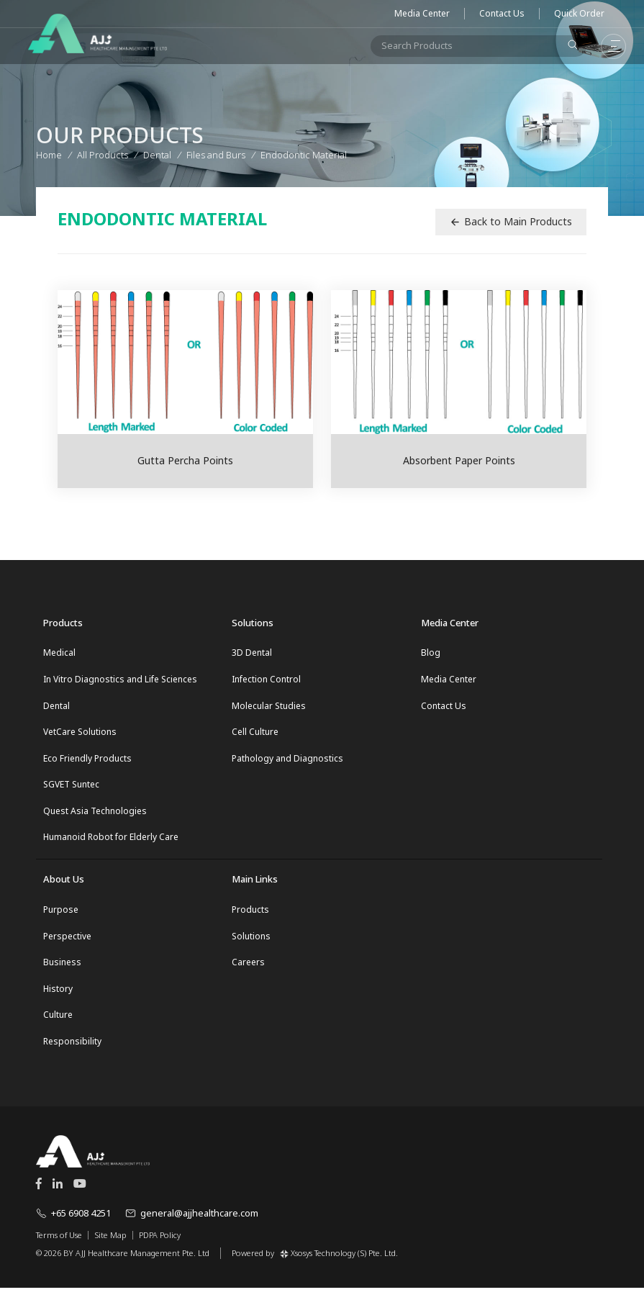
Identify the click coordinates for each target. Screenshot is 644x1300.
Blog (430, 652)
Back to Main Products (511, 221)
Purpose (60, 917)
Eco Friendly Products (87, 762)
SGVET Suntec (71, 789)
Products (250, 917)
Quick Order (579, 13)
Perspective (67, 944)
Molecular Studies (269, 707)
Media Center (422, 13)
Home (49, 152)
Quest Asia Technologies (95, 817)
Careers (248, 971)
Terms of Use (59, 1247)
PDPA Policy (160, 1247)
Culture (58, 1026)
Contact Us (502, 13)
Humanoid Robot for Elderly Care (110, 844)
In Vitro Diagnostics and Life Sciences (120, 680)
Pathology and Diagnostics (287, 762)
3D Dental (252, 652)
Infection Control (266, 680)
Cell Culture (255, 734)
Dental (56, 707)
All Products (102, 152)
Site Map (110, 1247)
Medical (59, 652)
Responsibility (72, 1053)
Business (62, 971)
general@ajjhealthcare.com (191, 1225)
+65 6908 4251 (73, 1225)
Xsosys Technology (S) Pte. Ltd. (339, 1264)
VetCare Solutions (80, 734)
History (58, 999)
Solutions (251, 944)
